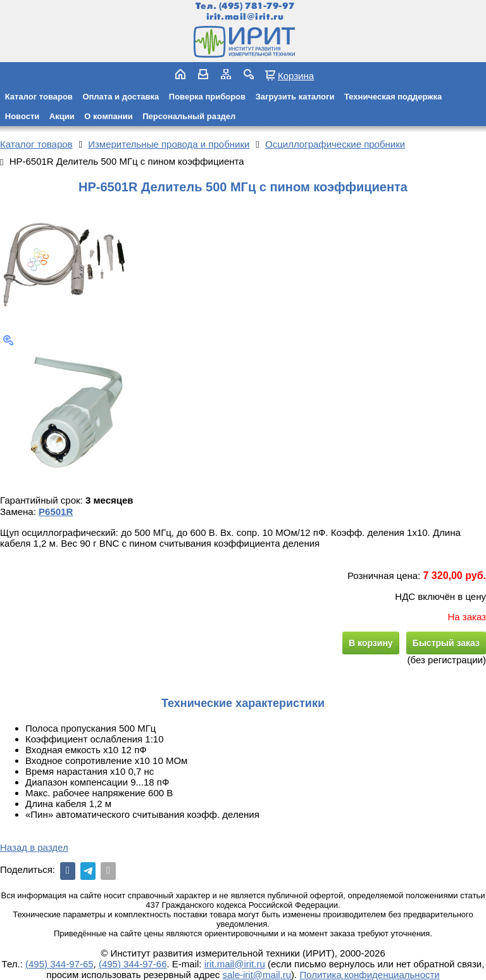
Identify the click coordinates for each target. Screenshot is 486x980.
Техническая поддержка (393, 96)
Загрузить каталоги (295, 96)
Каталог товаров (39, 96)
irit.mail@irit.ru (245, 17)
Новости (22, 116)
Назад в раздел (34, 847)
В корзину (371, 643)
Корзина (296, 75)
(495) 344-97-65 (59, 963)
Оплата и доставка (120, 96)
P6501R (56, 511)
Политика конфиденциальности (369, 974)
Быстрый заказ (446, 643)
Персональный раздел (188, 116)
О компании (108, 116)
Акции (62, 116)
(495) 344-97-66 (133, 963)
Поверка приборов (207, 96)
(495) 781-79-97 (256, 6)
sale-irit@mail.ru (257, 974)
